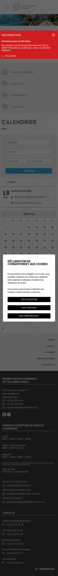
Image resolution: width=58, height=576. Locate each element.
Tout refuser (29, 308)
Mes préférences (29, 316)
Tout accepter (29, 299)
